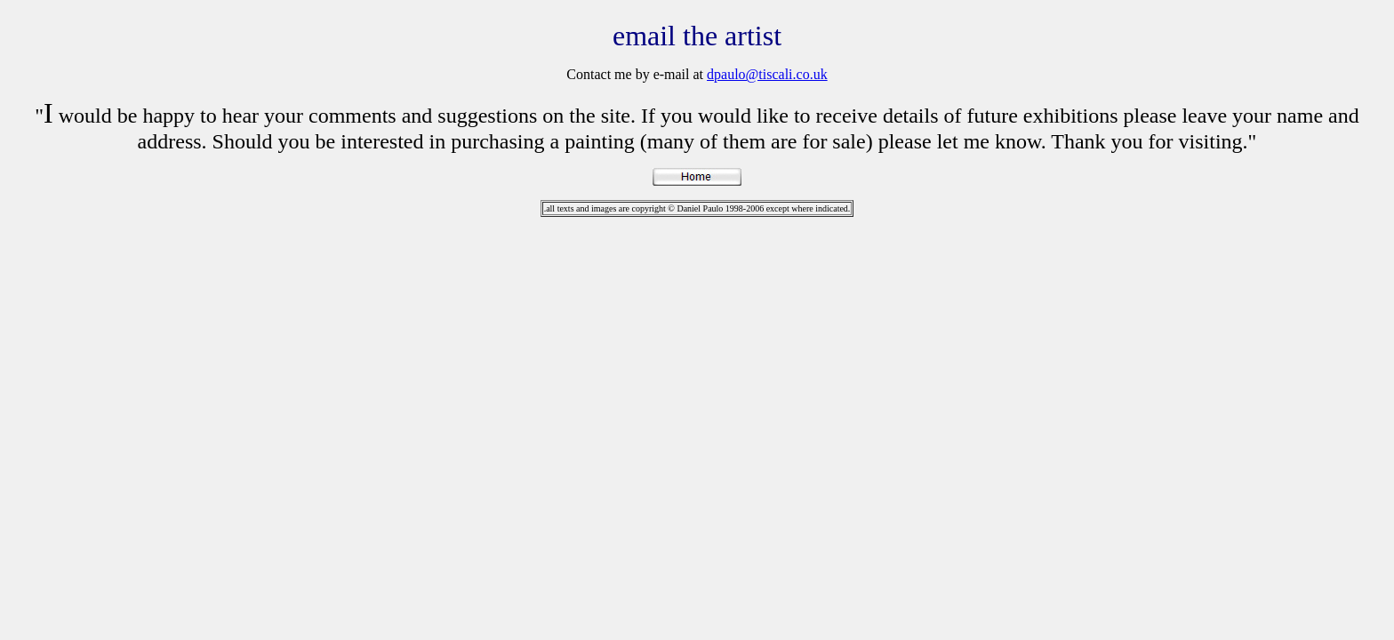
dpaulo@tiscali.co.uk (767, 74)
